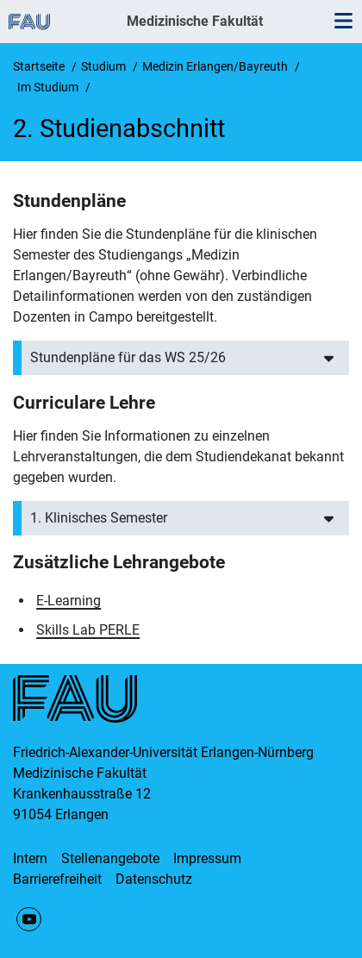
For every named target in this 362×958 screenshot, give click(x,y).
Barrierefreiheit (57, 879)
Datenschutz (153, 879)
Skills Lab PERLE (88, 630)
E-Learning (68, 600)
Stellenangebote (110, 858)
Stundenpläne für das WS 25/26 (128, 357)
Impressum (207, 858)
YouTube (28, 919)
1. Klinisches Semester (98, 518)
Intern (30, 858)
